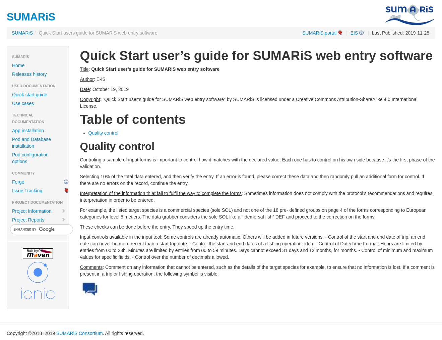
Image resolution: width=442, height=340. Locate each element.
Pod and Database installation (31, 143)
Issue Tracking (27, 190)
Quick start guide (29, 94)
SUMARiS (22, 33)
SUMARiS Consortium (79, 333)
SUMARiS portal (319, 33)
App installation (28, 130)
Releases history (29, 74)
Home (18, 65)
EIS (354, 33)
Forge (18, 182)
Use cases (23, 103)
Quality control (103, 133)
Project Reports (39, 220)
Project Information (39, 211)
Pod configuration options (30, 158)
